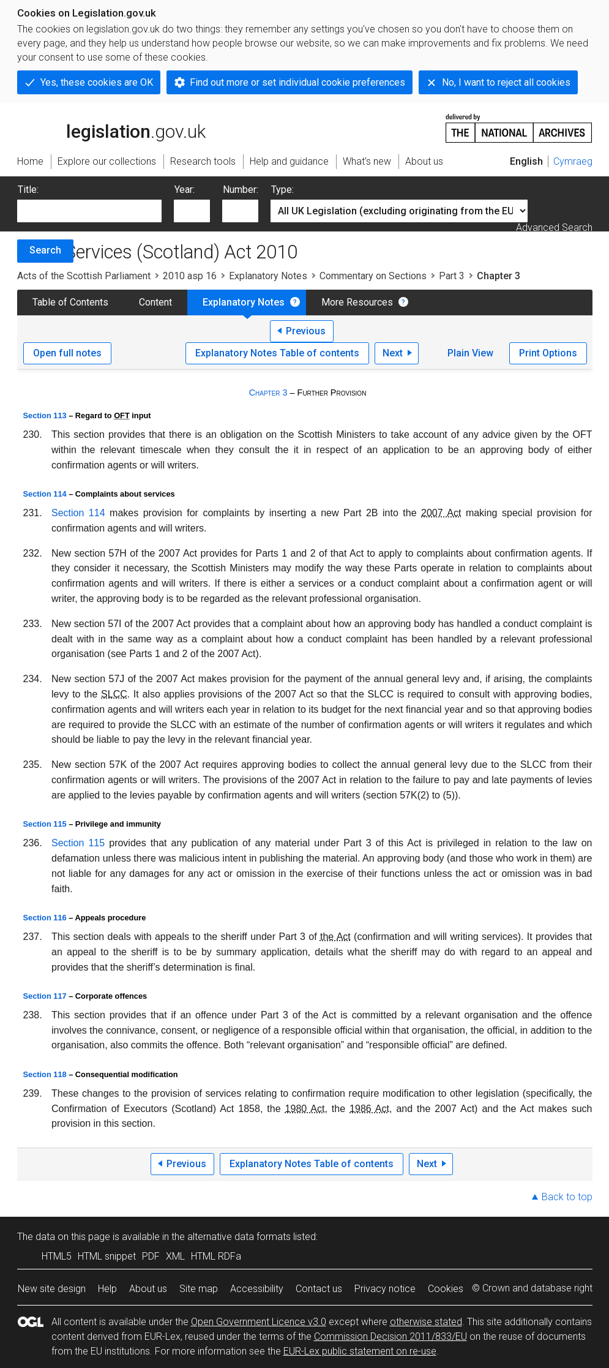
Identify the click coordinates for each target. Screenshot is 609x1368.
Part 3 (452, 276)
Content (155, 302)
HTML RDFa (216, 1256)
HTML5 (57, 1256)
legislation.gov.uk (111, 127)
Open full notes (67, 353)
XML (175, 1256)
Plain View (470, 353)
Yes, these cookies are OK (96, 82)
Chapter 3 (268, 392)
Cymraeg (572, 161)
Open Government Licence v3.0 (258, 1322)
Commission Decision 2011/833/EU (390, 1336)
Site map (198, 1289)
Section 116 (45, 917)
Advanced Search (554, 227)
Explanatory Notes (268, 276)
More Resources (357, 302)
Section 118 (45, 1074)
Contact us (319, 1289)
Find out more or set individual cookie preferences (297, 82)
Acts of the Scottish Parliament (84, 276)
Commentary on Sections (373, 276)
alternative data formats (239, 1236)
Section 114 (45, 493)
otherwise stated (426, 1322)
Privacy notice (385, 1289)
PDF (151, 1256)
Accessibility (256, 1289)
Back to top (567, 1197)
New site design (52, 1289)
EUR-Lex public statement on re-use (359, 1351)
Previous (306, 331)
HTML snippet (107, 1256)
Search (45, 250)
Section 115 (45, 824)
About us (148, 1289)
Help (107, 1289)
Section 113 (45, 415)
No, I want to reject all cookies (506, 82)
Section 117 (45, 996)
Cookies (445, 1289)
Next (393, 353)
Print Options (548, 353)
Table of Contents (70, 302)
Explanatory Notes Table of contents (277, 353)
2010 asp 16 (190, 276)
